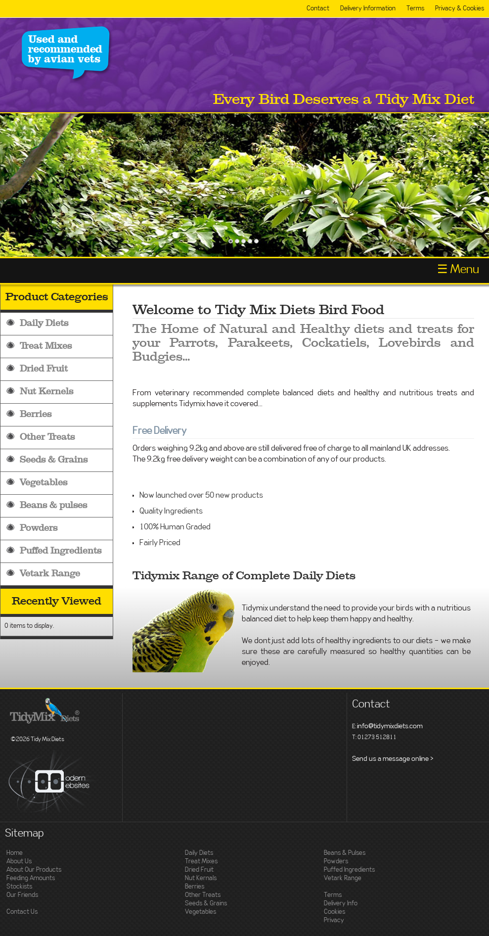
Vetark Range (50, 573)
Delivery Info (340, 903)
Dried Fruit (44, 369)
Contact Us (22, 912)
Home (14, 853)
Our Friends (22, 895)
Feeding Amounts (30, 878)
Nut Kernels (46, 391)
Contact (318, 8)
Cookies (334, 912)
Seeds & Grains (54, 460)
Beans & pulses (53, 505)
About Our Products (33, 870)
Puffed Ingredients (60, 551)
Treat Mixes (46, 346)
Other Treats (47, 437)
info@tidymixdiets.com (390, 726)
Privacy (334, 920)
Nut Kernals (201, 878)
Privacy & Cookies (459, 8)
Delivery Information (368, 8)
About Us (19, 861)
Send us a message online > (393, 758)
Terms (415, 8)
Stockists (19, 887)
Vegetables (43, 482)
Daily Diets (44, 323)
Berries (35, 414)
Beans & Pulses (344, 853)
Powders (38, 528)
